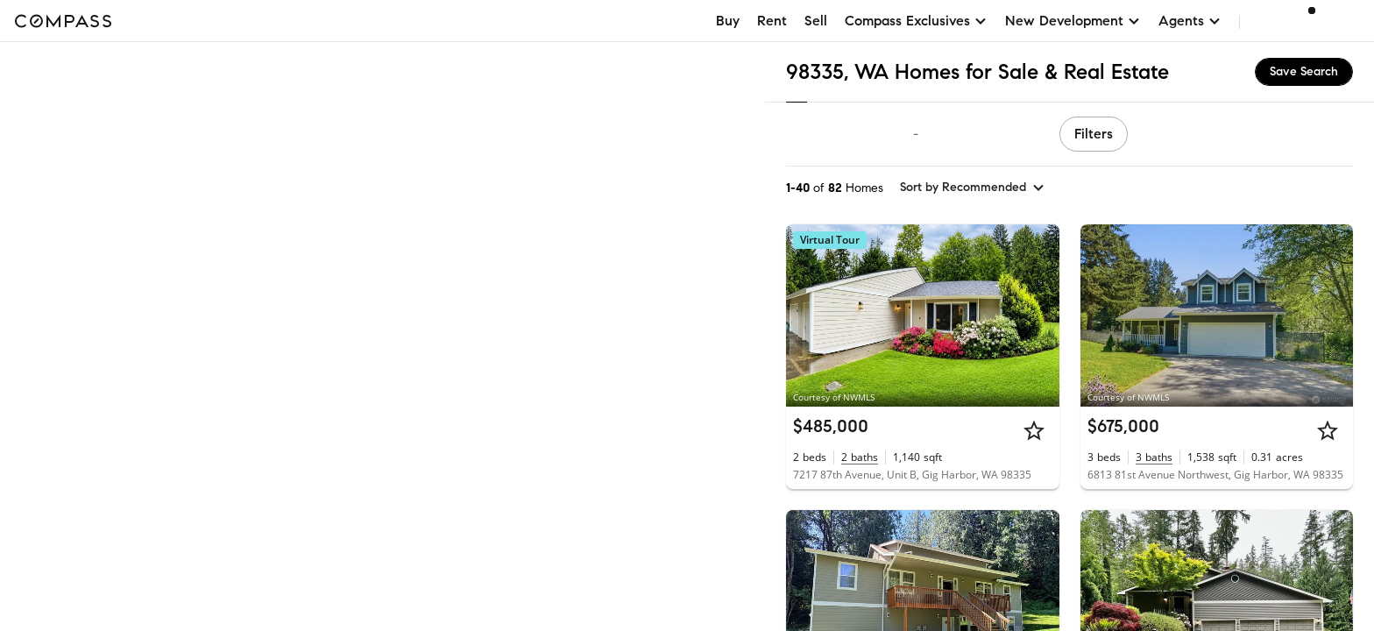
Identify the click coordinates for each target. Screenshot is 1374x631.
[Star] (1034, 430)
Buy (728, 20)
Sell (815, 20)
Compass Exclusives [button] (916, 20)
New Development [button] (1073, 20)
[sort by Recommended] (972, 187)
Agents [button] (1190, 20)
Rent (772, 20)
